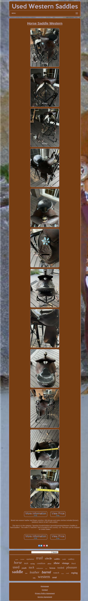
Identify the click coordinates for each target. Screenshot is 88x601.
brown (52, 568)
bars (46, 568)
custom (22, 559)
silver (49, 564)
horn (62, 573)
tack (31, 567)
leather (34, 572)
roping (74, 573)
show (57, 563)
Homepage (45, 586)
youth (24, 568)
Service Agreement (45, 597)
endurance (39, 568)
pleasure (71, 567)
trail (39, 558)
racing (32, 564)
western (44, 577)
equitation (30, 559)
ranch (56, 572)
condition (41, 563)
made (16, 559)
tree (26, 573)
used (16, 567)
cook (67, 573)
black (74, 563)
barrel (46, 572)
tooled (61, 567)
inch (26, 563)
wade (64, 559)
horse (18, 563)
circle (48, 558)
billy (34, 578)
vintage (65, 563)
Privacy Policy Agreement (45, 593)
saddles (57, 559)
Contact (45, 590)
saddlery (71, 559)
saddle (17, 572)
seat (54, 577)
